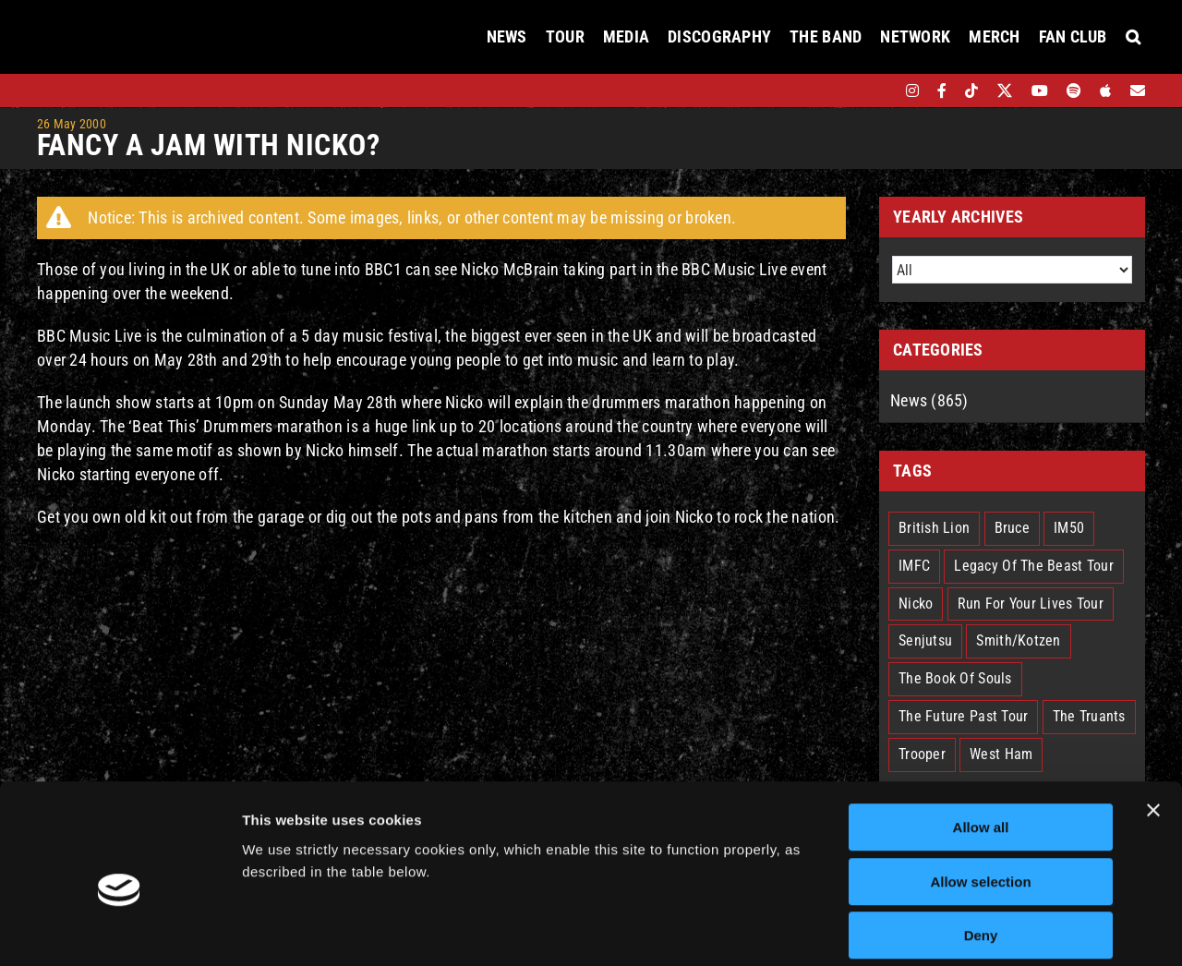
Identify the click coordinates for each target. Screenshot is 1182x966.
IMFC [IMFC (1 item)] (914, 565)
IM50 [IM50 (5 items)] (1069, 528)
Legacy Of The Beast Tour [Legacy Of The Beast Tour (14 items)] (1033, 565)
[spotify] (1074, 90)
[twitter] (1005, 90)
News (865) (929, 400)
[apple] (1105, 90)
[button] (1133, 37)
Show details (969, 929)
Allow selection (980, 795)
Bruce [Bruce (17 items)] (1012, 528)
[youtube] (1039, 90)
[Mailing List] (1137, 90)
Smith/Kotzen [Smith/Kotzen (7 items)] (1018, 640)
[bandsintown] (880, 90)
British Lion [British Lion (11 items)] (934, 528)
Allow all (981, 740)
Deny (981, 848)
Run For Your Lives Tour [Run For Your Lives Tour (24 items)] (1031, 603)
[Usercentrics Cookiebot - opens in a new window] (119, 930)
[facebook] (942, 90)
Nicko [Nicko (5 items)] (916, 603)
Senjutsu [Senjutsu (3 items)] (925, 640)
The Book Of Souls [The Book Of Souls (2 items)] (955, 678)
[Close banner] (1153, 723)
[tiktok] (971, 90)
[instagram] (912, 90)
